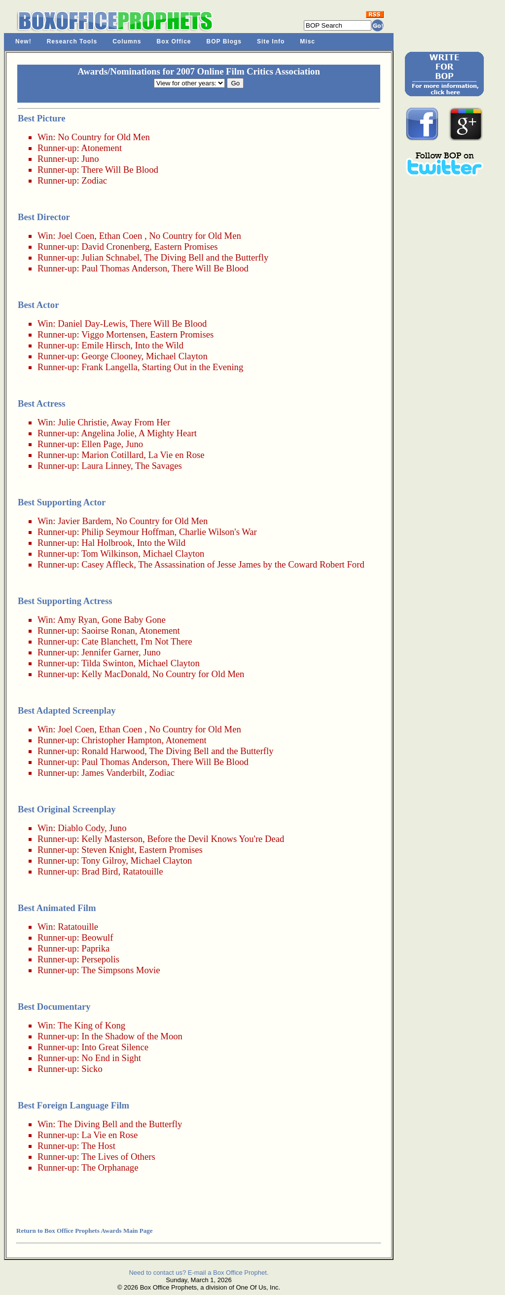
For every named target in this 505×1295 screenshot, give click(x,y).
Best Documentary (54, 1006)
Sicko (92, 1069)
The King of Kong (91, 1025)
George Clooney (111, 356)
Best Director (44, 217)
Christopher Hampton (121, 740)
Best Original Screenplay (67, 809)
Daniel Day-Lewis (91, 323)
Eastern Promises (186, 246)
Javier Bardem (84, 521)
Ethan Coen (121, 235)
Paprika (95, 948)
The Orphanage (110, 1167)
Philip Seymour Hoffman (127, 532)
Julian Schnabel (110, 257)
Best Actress (42, 403)
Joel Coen (76, 235)
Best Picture (42, 118)
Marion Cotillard (112, 455)
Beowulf (97, 937)
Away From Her (141, 422)
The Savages (158, 465)
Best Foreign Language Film (73, 1105)
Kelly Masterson (112, 839)
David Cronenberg (115, 246)
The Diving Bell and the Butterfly (206, 257)
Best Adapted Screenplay (67, 710)
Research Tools (72, 41)
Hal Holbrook (106, 542)
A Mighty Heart (168, 433)
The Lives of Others (118, 1156)
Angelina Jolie (107, 433)
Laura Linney (106, 465)
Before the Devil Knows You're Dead (215, 839)
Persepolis (100, 959)
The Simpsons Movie (120, 970)
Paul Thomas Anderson (124, 268)
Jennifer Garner (110, 652)
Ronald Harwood (112, 751)
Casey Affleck (107, 564)
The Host (98, 1146)
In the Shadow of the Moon (131, 1036)
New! (23, 41)
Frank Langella (109, 367)
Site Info (271, 41)
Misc (307, 41)
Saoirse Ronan (108, 630)
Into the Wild (159, 345)
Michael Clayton (177, 356)
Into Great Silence (114, 1047)
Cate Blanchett (108, 641)
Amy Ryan (77, 619)
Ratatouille (143, 871)
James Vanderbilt (112, 772)
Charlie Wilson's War (218, 532)
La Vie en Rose (176, 455)
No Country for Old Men (104, 137)
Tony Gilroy (103, 860)
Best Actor (38, 305)
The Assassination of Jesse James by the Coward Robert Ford (251, 564)
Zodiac (94, 180)
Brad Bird (99, 871)
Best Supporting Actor (62, 502)
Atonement (101, 148)
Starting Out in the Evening (192, 367)
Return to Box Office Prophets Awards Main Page (84, 1230)
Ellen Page (101, 444)
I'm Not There (166, 641)
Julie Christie (82, 422)
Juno (90, 158)
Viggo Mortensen (113, 334)
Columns (126, 41)
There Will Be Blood (119, 169)
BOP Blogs (224, 41)
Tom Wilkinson (109, 553)
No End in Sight (111, 1058)
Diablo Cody (81, 828)
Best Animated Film (57, 908)
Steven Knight (107, 849)
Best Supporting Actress (65, 601)
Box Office (174, 41)
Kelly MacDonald (114, 674)
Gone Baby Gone (134, 619)
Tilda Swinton (107, 663)
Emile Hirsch (105, 345)
